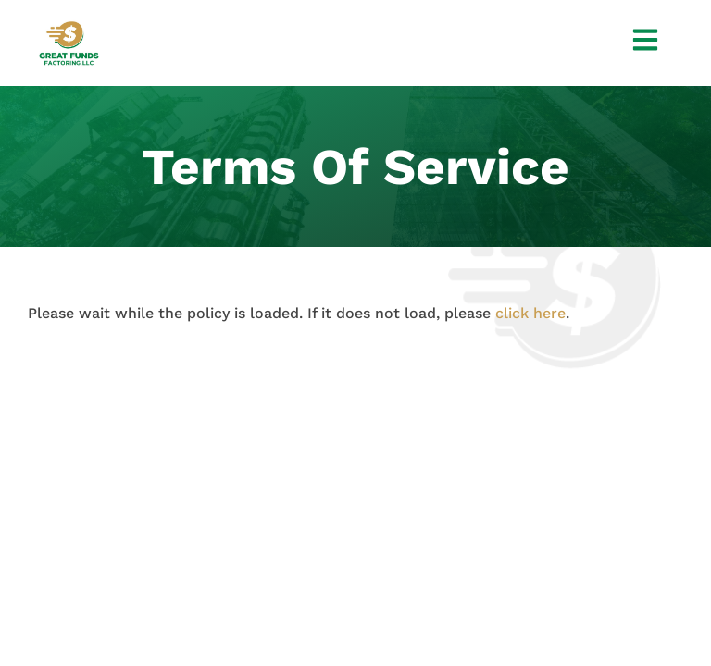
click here (530, 313)
